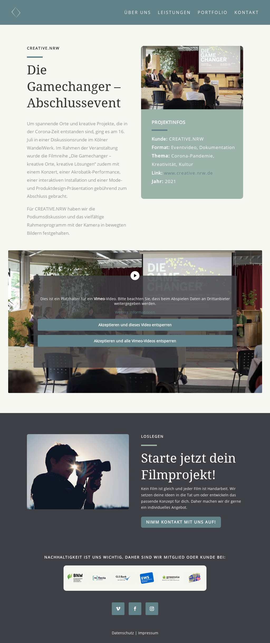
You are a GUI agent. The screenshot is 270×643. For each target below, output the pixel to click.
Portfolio (213, 13)
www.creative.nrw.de (188, 173)
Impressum (148, 632)
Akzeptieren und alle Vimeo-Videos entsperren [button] (135, 340)
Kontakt (246, 13)
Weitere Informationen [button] (135, 312)
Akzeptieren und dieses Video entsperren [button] (135, 324)
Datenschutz (123, 632)
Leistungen (174, 13)
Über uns (137, 13)
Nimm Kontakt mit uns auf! (181, 522)
